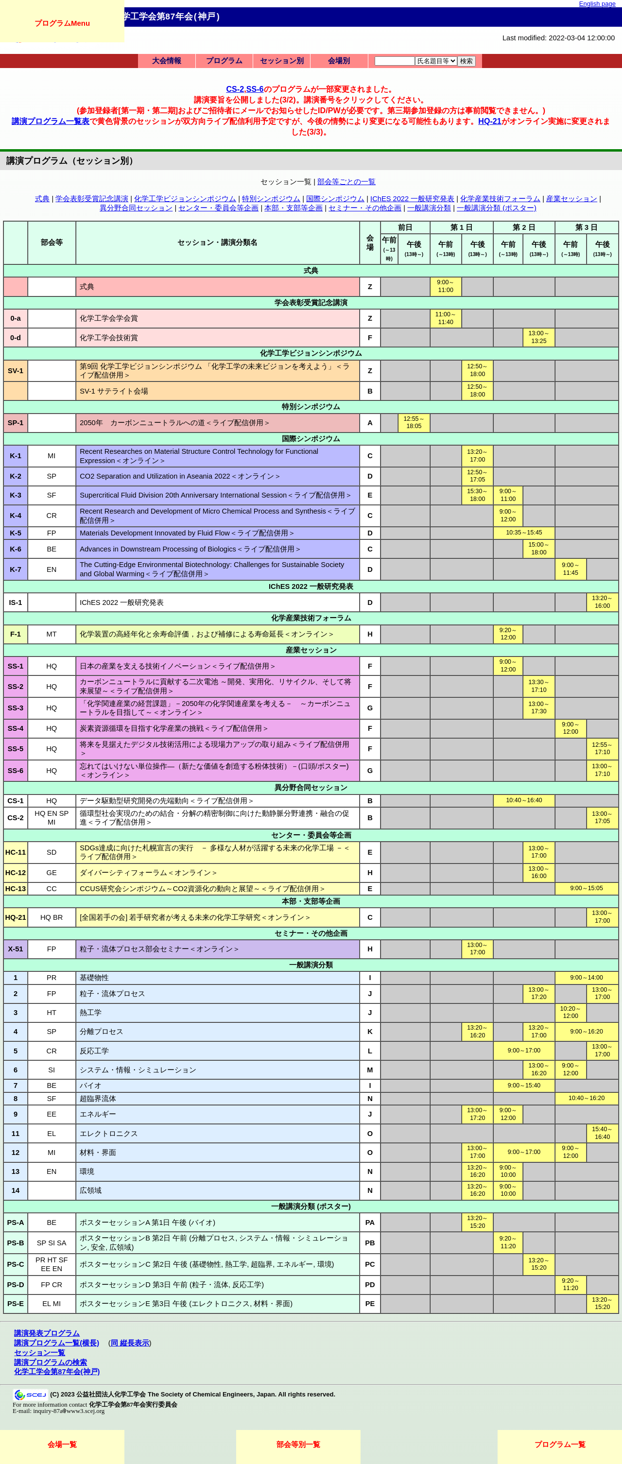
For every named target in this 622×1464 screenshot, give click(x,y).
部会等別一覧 (298, 1444)
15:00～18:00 (538, 548)
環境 (87, 1171)
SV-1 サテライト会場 (114, 391)
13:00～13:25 (538, 337)
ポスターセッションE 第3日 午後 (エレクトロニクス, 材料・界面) (186, 1304)
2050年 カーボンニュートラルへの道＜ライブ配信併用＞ (175, 423)
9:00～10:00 (508, 1171)
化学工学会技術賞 (109, 338)
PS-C (15, 1264)
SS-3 (16, 708)
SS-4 (16, 728)
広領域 (91, 1190)
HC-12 (15, 873)
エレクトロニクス (109, 1133)
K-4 (15, 515)
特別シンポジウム (271, 199)
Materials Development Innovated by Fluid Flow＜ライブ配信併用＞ (187, 533)
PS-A (15, 1222)
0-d (15, 338)
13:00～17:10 (602, 770)
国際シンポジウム (335, 199)
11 (15, 1133)
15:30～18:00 (477, 495)
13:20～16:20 (477, 1031)
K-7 (15, 569)
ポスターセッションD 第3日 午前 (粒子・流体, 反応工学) (172, 1285)
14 (15, 1190)
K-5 (15, 533)
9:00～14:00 (586, 977)
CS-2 (235, 89)
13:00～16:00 (538, 872)
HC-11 (15, 852)
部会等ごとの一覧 (346, 182)
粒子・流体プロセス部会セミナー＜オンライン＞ (160, 949)
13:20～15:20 (477, 1222)
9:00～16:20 (586, 1031)
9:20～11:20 (508, 1242)
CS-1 (15, 801)
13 (15, 1171)
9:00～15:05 (586, 888)
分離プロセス (101, 1031)
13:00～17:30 (538, 708)
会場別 (339, 61)
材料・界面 (98, 1152)
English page (597, 3)
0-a (15, 318)
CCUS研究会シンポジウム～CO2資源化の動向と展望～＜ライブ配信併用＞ (203, 889)
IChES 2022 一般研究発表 (412, 199)
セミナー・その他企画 (364, 208)
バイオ (91, 1085)
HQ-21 (489, 121)
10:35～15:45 (524, 532)
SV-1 (15, 371)
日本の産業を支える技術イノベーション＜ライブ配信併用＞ (178, 666)
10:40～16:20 (587, 1098)
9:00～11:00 (445, 286)
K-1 (15, 456)
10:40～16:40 (524, 800)
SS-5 (16, 749)
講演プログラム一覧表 (50, 121)
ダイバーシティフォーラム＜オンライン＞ (149, 873)
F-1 (15, 634)
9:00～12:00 (508, 515)
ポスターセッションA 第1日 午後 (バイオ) (147, 1222)
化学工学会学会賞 (109, 318)
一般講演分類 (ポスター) (496, 208)
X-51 (15, 949)
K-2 (15, 476)
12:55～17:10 (602, 748)
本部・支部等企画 (293, 208)
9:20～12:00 (508, 634)
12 (15, 1152)
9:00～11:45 (570, 569)
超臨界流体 (98, 1098)
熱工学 (91, 1012)
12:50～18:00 (477, 370)
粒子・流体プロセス (112, 994)
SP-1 (16, 423)
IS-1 (15, 602)
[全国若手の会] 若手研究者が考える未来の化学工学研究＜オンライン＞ (195, 917)
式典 (42, 199)
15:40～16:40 (602, 1133)
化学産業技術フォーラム (500, 199)
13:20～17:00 (477, 455)
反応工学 (94, 1051)
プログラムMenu (62, 23)
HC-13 (15, 889)
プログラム (224, 61)
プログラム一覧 (560, 1444)
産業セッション (571, 199)
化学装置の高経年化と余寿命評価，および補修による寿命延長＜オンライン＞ (207, 634)
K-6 (15, 549)
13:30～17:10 (538, 686)
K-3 (15, 495)
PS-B (15, 1243)
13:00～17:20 (538, 993)
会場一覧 (62, 1444)
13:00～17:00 (538, 852)
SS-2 (16, 686)
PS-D (15, 1285)
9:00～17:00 (524, 1050)
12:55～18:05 (413, 422)
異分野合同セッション (136, 208)
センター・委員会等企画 (218, 208)
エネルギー (98, 1114)
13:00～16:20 (538, 1069)
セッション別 (282, 61)
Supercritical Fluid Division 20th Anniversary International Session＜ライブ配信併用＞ (216, 495)
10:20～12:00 (570, 1012)
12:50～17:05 (477, 476)
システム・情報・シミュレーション (138, 1070)
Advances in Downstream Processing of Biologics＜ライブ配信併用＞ (191, 549)
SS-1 (16, 666)
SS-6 (255, 89)
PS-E (15, 1304)
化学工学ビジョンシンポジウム (185, 199)
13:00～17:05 (602, 817)
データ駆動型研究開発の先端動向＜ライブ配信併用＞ (167, 801)
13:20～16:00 (602, 602)
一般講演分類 (429, 208)
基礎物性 (94, 978)
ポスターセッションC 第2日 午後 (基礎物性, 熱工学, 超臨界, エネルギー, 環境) (207, 1264)
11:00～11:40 (445, 318)
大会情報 (166, 61)
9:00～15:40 (524, 1085)
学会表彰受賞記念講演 (91, 199)
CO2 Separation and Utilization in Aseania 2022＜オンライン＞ (180, 476)
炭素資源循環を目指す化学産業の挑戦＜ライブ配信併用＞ (174, 728)
